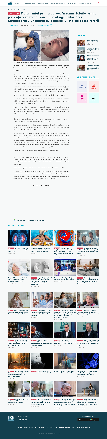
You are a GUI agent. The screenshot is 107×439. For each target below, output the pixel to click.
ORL (24, 9)
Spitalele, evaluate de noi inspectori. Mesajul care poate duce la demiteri (18, 400)
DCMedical (10, 9)
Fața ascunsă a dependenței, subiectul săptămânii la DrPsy (64, 278)
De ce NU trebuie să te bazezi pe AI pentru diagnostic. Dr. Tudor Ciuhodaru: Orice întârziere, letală (18, 342)
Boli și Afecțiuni (18, 9)
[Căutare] (98, 3)
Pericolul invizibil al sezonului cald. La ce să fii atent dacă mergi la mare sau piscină (40, 249)
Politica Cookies (53, 427)
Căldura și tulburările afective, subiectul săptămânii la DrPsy (64, 372)
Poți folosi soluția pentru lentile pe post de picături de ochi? (93, 49)
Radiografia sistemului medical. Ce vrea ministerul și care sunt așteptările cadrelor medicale (41, 313)
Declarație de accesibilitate (83, 427)
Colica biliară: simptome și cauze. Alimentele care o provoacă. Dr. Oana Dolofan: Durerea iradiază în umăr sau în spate (64, 251)
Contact (73, 427)
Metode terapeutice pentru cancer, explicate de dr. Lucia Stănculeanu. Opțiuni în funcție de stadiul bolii (41, 401)
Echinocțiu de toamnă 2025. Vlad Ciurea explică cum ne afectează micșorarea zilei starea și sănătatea (19, 373)
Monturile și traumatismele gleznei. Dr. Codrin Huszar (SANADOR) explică (65, 342)
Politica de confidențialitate (41, 427)
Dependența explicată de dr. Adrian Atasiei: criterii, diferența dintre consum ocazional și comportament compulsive (41, 281)
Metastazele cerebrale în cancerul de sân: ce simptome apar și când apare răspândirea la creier (93, 58)
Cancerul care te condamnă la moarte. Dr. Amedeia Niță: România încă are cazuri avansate (41, 342)
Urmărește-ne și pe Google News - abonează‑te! (30, 220)
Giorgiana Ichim (14, 25)
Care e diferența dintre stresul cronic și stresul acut (92, 42)
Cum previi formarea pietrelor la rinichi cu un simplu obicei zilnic (18, 249)
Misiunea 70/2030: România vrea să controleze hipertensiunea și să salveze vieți (88, 312)
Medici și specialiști (28, 427)
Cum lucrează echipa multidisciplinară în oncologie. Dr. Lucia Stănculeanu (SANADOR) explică (88, 250)
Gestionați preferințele (64, 427)
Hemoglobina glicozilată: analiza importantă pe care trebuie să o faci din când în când (93, 67)
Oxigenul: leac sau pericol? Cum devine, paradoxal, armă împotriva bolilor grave (18, 279)
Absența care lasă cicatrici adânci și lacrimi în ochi (41, 372)
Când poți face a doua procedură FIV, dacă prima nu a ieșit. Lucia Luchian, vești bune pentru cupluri (87, 280)
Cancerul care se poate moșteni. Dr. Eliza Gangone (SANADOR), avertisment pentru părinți (87, 372)
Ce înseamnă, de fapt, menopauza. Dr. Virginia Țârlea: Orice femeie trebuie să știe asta (18, 312)
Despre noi (19, 427)
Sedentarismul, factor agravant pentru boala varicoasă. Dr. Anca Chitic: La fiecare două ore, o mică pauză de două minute (87, 402)
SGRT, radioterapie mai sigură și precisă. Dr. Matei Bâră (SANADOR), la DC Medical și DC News (88, 342)
